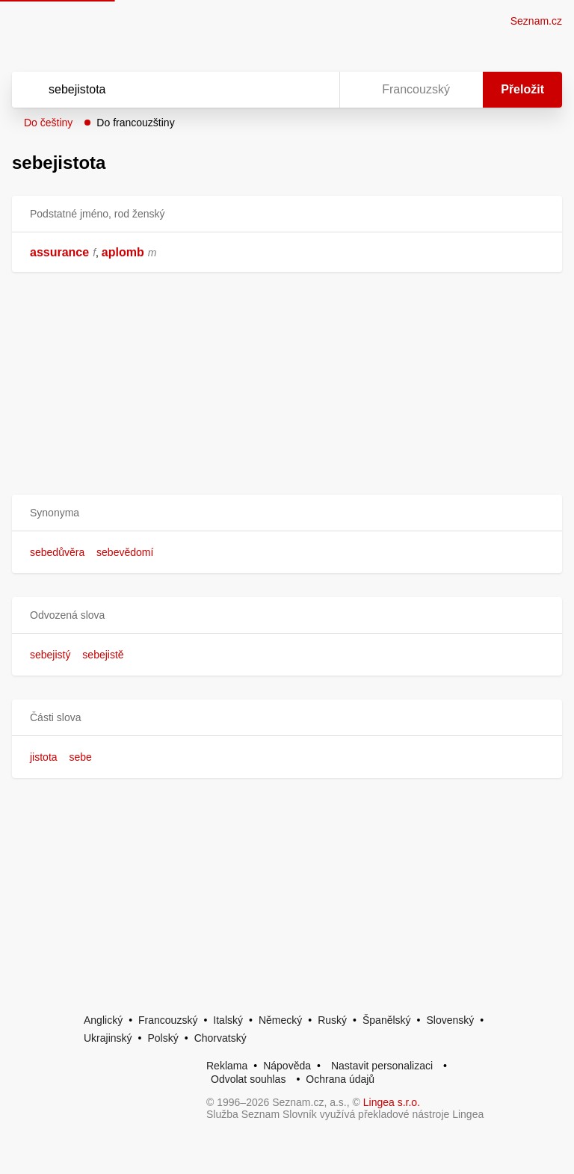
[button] (287, 513)
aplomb (123, 252)
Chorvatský (220, 1038)
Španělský (386, 1020)
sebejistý (50, 655)
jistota (44, 757)
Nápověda (287, 1066)
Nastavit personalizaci (382, 1066)
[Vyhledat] (156, 90)
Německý (280, 1020)
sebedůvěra (57, 552)
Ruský (332, 1020)
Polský (162, 1038)
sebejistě (102, 655)
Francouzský (167, 1020)
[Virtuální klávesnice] (313, 90)
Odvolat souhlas (248, 1079)
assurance (59, 252)
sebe (80, 757)
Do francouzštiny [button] (135, 123)
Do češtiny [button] (48, 123)
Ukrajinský (108, 1038)
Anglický (103, 1020)
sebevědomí (124, 552)
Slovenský (450, 1020)
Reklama (226, 1066)
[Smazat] (281, 90)
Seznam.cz (536, 21)
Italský (228, 1020)
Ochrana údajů (340, 1079)
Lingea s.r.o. (391, 1102)
